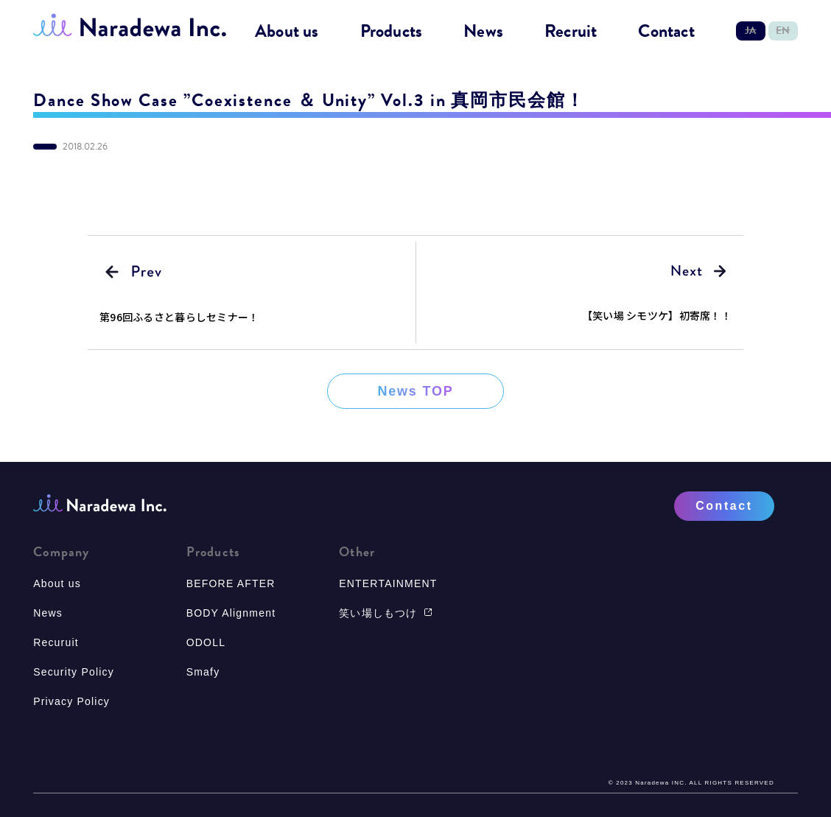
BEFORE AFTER (231, 583)
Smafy (203, 672)
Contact (666, 31)
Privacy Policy (71, 701)
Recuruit (56, 642)
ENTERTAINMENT (388, 583)
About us (287, 31)
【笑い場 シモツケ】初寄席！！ (657, 315)
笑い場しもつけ (385, 613)
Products (391, 31)
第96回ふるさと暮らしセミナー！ (179, 316)
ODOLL (205, 642)
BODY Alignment (231, 613)
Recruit (570, 31)
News (483, 31)
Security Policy (73, 672)
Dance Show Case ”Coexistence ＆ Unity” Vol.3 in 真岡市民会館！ (309, 100)
